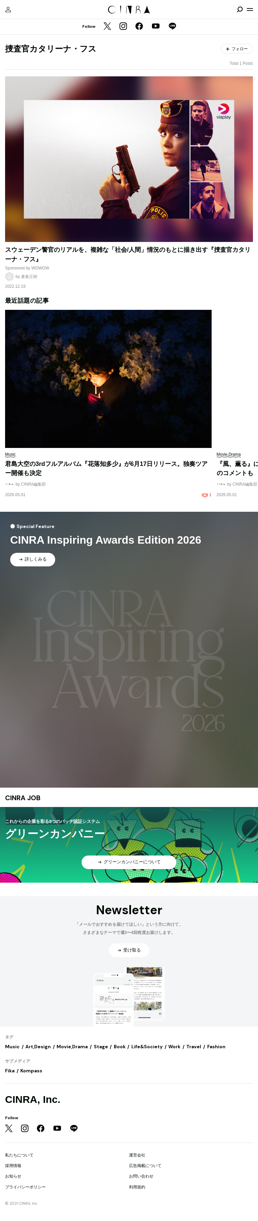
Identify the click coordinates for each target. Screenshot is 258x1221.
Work (174, 1046)
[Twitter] (107, 26)
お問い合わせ (141, 1176)
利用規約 (137, 1187)
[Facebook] (139, 26)
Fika (10, 1070)
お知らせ (13, 1176)
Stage (101, 1046)
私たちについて (19, 1155)
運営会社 (137, 1155)
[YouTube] (155, 27)
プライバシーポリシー (25, 1187)
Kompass (31, 1070)
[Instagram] (123, 26)
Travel (193, 1046)
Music (12, 1046)
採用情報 (13, 1165)
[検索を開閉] (240, 9)
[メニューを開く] (250, 9)
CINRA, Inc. (32, 1099)
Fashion (216, 1046)
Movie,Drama (72, 1046)
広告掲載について (145, 1165)
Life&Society (147, 1046)
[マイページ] (8, 9)
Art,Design (38, 1046)
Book (120, 1046)
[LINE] (172, 26)
